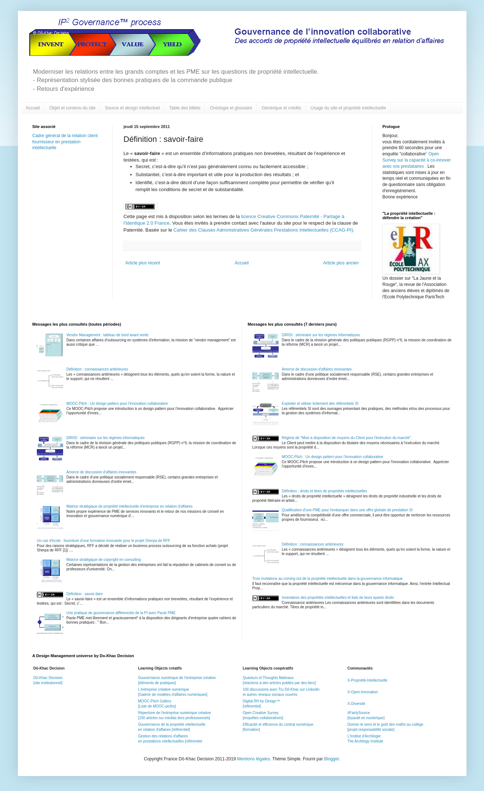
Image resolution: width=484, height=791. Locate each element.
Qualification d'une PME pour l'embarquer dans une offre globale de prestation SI (347, 510)
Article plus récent (142, 262)
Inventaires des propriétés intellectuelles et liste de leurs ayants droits (338, 598)
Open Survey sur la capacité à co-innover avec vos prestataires (417, 160)
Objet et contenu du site (72, 107)
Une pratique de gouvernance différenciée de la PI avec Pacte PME (120, 613)
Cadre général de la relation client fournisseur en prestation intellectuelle (65, 142)
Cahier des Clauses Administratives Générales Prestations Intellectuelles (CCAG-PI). (263, 230)
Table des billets (184, 107)
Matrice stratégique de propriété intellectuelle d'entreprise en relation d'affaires (129, 506)
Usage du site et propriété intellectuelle (348, 107)
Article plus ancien (341, 262)
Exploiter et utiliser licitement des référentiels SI (320, 404)
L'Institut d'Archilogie (363, 736)
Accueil (33, 107)
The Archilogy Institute (365, 741)
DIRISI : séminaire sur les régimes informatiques (105, 438)
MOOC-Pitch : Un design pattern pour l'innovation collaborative (117, 404)
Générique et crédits (281, 107)
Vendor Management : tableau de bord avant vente (107, 335)
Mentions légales (253, 758)
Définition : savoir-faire (84, 594)
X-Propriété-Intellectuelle (367, 680)
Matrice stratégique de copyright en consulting (103, 560)
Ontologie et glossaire (231, 107)
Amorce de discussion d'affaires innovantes (101, 472)
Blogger (331, 758)
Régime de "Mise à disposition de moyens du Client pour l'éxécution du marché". (347, 438)
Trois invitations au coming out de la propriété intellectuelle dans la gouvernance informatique (327, 579)
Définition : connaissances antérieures (97, 369)
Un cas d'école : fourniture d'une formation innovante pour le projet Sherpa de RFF (103, 541)
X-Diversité (356, 704)
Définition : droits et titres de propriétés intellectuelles (324, 491)
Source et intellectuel (132, 107)
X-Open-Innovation (362, 692)
